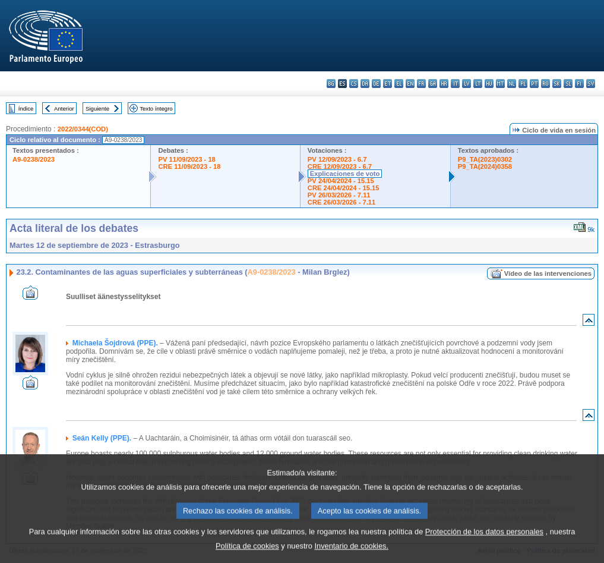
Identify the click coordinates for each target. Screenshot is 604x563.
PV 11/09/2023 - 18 (186, 159)
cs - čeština (353, 83)
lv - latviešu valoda (466, 83)
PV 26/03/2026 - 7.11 (339, 195)
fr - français (421, 83)
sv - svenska (590, 83)
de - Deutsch (376, 83)
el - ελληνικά (398, 83)
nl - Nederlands (511, 83)
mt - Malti (500, 83)
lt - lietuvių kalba (477, 83)
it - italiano (455, 83)
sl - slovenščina (568, 83)
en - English (410, 83)
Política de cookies (247, 554)
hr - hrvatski (443, 83)
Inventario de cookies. (351, 554)
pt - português (534, 83)
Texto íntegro (156, 108)
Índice (26, 108)
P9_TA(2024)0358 (485, 166)
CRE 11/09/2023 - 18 (189, 166)
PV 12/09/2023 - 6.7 (337, 159)
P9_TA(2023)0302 (485, 159)
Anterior (64, 108)
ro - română (545, 83)
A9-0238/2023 (33, 159)
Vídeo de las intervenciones (548, 273)
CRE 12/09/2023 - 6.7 (340, 166)
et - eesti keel (387, 83)
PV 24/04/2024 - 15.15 (341, 180)
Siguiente (97, 108)
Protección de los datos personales (484, 540)
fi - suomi (579, 83)
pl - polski (522, 83)
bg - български (331, 83)
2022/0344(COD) (83, 129)
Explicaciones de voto (345, 173)
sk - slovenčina (556, 83)
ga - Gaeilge (432, 83)
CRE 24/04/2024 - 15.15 (344, 187)
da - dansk (364, 83)
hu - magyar (489, 83)
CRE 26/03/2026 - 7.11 (341, 202)
